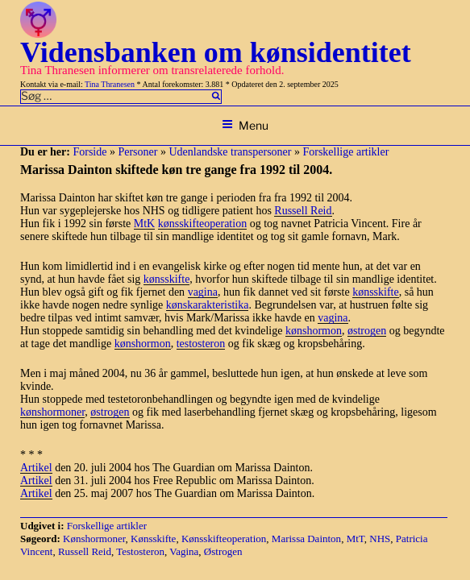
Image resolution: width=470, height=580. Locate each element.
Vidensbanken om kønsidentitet (215, 52)
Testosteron (140, 551)
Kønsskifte (153, 538)
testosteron (201, 344)
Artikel (36, 468)
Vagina (183, 551)
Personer (137, 152)
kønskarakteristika (207, 305)
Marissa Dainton (306, 538)
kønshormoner (52, 412)
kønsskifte (166, 279)
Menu (245, 125)
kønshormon (313, 331)
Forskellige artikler (345, 152)
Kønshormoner (94, 538)
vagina (203, 292)
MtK (144, 224)
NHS (379, 538)
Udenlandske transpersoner (229, 152)
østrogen (366, 331)
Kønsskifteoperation (223, 538)
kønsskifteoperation (202, 224)
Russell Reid (302, 211)
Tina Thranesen (110, 84)
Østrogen (223, 551)
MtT (355, 538)
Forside (89, 152)
